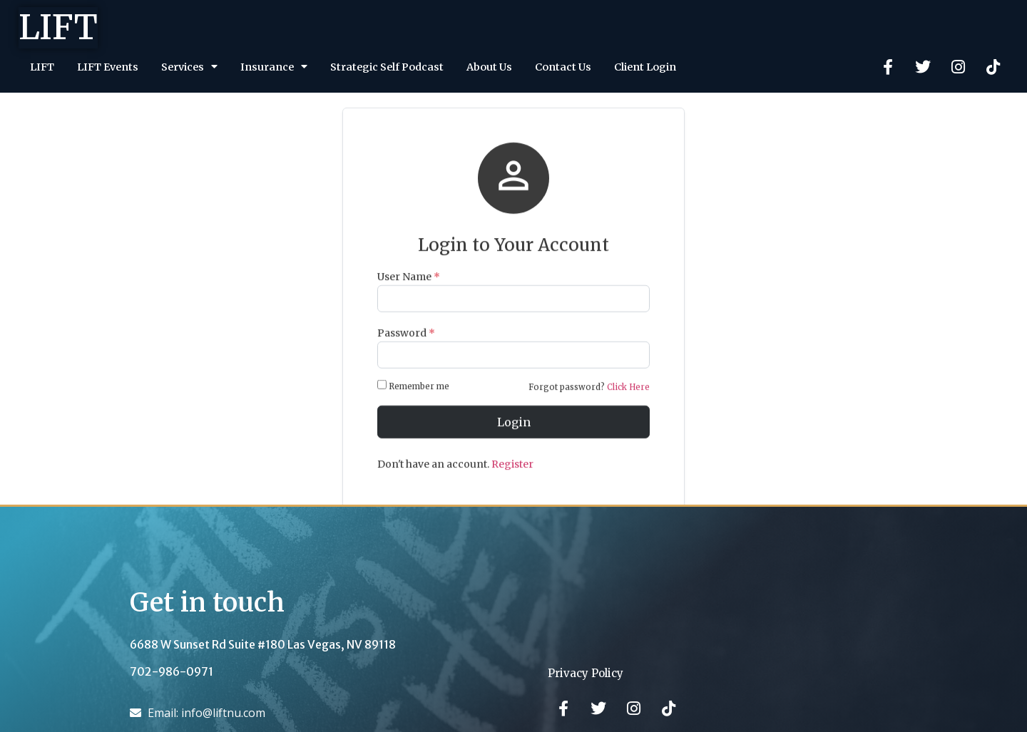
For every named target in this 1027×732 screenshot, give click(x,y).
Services (189, 66)
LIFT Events (107, 67)
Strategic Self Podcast (387, 67)
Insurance (273, 66)
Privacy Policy (585, 673)
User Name (408, 298)
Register (512, 486)
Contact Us (563, 67)
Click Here (628, 409)
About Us (489, 67)
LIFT (58, 27)
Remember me (414, 407)
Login (514, 444)
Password (406, 355)
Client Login (645, 67)
